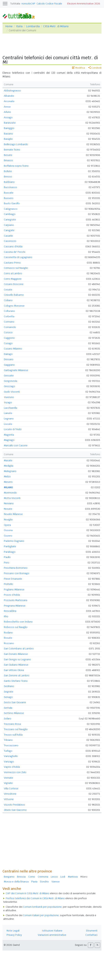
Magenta (9, 434)
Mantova (73, 876)
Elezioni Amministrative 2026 (83, 3)
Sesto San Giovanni (15, 702)
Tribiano (8, 740)
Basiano (8, 133)
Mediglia (8, 465)
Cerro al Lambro (13, 273)
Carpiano (9, 225)
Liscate (8, 424)
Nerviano (9, 503)
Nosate (8, 508)
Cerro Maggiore (13, 278)
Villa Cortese (11, 788)
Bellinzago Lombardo (16, 144)
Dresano (8, 359)
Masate (8, 460)
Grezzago (9, 386)
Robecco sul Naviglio (15, 627)
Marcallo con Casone (15, 445)
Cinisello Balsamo (14, 294)
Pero (6, 562)
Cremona (43, 876)
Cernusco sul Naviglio (16, 267)
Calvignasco (10, 208)
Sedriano (9, 686)
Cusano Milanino (13, 348)
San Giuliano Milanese (16, 664)
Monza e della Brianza (16, 881)
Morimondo (10, 492)
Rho (6, 616)
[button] (90, 945)
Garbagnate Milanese (16, 370)
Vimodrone (10, 793)
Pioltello (8, 584)
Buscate (8, 192)
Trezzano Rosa (12, 724)
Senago (8, 697)
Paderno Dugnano (14, 541)
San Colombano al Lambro (19, 648)
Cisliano (8, 300)
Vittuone (9, 799)
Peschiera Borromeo (15, 567)
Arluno (7, 112)
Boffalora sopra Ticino (16, 165)
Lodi (62, 876)
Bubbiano (9, 182)
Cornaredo (10, 327)
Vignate (8, 783)
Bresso (8, 176)
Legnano (9, 418)
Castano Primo (12, 262)
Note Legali (13, 930)
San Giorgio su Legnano (17, 659)
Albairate (9, 95)
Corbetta (9, 316)
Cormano (9, 321)
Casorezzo (10, 241)
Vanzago (9, 761)
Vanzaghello (11, 756)
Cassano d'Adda (13, 246)
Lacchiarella (10, 407)
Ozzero (8, 535)
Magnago (9, 440)
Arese (7, 106)
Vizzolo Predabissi (14, 804)
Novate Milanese (13, 514)
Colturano (9, 311)
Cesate (8, 289)
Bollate (8, 171)
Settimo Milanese (14, 713)
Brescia (21, 876)
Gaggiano (9, 364)
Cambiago (9, 214)
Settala (8, 707)
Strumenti (91, 930)
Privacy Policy (14, 934)
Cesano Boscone (13, 284)
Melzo (7, 476)
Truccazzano (11, 745)
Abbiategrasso (12, 90)
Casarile (8, 235)
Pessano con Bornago (16, 573)
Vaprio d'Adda (12, 766)
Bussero (8, 198)
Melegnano (10, 471)
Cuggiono (9, 337)
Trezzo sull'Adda (13, 734)
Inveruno (9, 397)
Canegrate (10, 219)
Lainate (8, 413)
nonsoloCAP (28, 3)
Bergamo (9, 876)
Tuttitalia (15, 3)
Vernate (8, 777)
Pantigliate (10, 546)
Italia (19, 26)
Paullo (7, 557)
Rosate (8, 637)
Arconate (9, 101)
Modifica (78, 67)
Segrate (8, 691)
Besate (8, 155)
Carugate (9, 230)
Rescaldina (10, 610)
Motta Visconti (12, 498)
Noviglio (8, 519)
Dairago (8, 354)
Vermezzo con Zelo (15, 772)
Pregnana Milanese (14, 605)
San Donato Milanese (16, 654)
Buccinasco (10, 187)
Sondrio (44, 881)
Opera (7, 525)
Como (31, 876)
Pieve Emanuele (13, 578)
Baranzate (10, 122)
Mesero (8, 481)
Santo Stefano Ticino (16, 680)
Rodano (8, 632)
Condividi (94, 67)
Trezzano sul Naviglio (16, 729)
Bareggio (9, 128)
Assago (8, 117)
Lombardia (33, 26)
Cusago (8, 343)
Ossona (8, 530)
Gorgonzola (10, 381)
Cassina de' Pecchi (14, 251)
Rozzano (9, 643)
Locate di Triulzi (13, 429)
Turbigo (8, 750)
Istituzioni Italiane (52, 930)
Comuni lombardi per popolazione (42, 906)
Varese (55, 881)
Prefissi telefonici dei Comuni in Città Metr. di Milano (35, 898)
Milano (83, 876)
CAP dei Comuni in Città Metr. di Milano (27, 893)
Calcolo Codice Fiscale (49, 3)
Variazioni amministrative (52, 934)
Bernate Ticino (12, 149)
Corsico (8, 332)
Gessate (9, 375)
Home (9, 26)
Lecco (54, 876)
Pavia (34, 881)
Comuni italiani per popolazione (41, 915)
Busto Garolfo (12, 203)
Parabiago (9, 551)
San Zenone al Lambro (16, 675)
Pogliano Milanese (14, 589)
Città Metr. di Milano (56, 26)
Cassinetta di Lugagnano (18, 257)
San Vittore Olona (14, 670)
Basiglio (8, 138)
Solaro (7, 718)
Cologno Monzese (14, 305)
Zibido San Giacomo (15, 809)
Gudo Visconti (12, 391)
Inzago (8, 402)
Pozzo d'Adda (12, 594)
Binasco (8, 160)
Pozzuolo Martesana (15, 600)
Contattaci (91, 934)
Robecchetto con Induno (18, 621)
